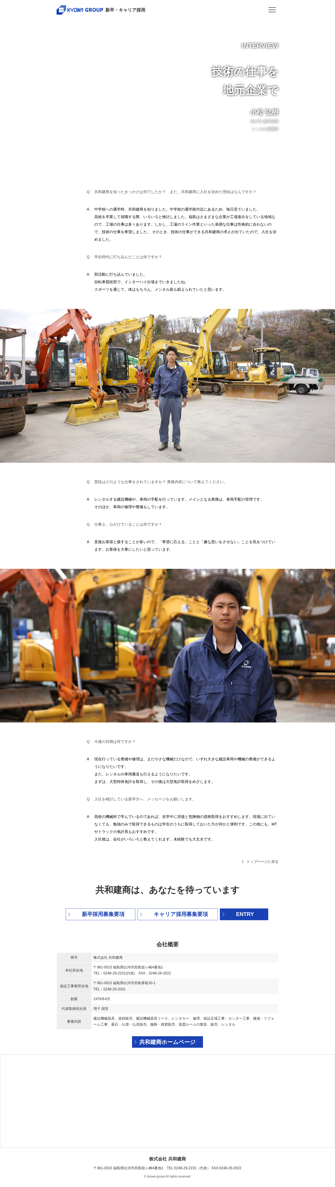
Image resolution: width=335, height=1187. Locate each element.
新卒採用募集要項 (103, 914)
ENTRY (245, 914)
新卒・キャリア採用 (125, 10)
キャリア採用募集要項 (181, 914)
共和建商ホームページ (167, 1042)
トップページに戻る (262, 862)
